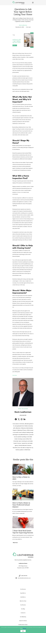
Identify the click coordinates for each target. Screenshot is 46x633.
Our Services (23, 589)
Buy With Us (23, 593)
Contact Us (23, 612)
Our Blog (23, 609)
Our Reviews (23, 605)
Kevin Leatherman (23, 25)
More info (24, 628)
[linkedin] (22, 582)
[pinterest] (27, 582)
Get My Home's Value (23, 624)
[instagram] (30, 582)
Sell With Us (23, 597)
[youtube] (24, 582)
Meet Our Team (23, 601)
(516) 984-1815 (23, 415)
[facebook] (16, 582)
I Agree (23, 631)
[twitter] (19, 582)
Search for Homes (23, 620)
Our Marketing (23, 616)
